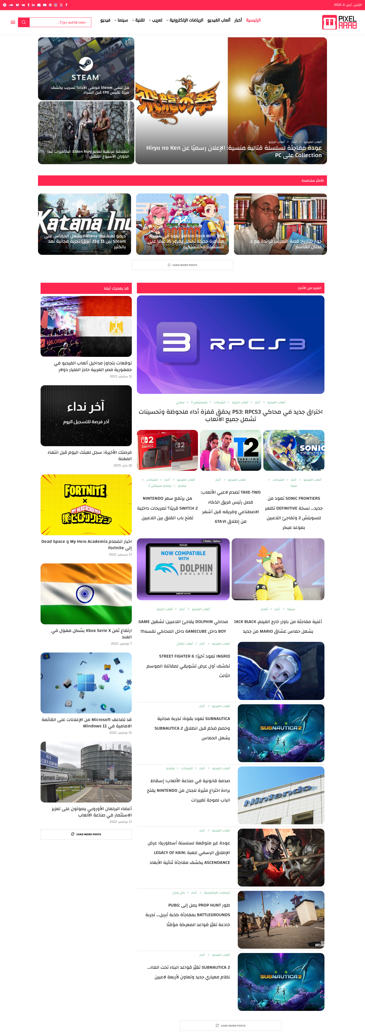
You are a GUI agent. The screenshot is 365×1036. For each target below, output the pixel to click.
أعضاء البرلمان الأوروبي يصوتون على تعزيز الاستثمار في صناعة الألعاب (92, 812)
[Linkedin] (33, 5)
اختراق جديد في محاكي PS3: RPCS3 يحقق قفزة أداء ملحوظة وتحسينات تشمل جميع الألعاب (231, 415)
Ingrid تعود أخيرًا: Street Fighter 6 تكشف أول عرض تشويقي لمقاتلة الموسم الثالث (188, 666)
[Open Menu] (13, 22)
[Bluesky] (17, 5)
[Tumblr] (28, 5)
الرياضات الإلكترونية (186, 20)
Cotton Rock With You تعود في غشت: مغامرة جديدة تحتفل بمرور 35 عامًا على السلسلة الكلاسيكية (186, 241)
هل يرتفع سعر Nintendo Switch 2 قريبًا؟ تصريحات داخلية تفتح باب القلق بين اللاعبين (167, 508)
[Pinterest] (50, 5)
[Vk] (23, 5)
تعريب (157, 20)
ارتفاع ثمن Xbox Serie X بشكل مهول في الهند (91, 633)
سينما (123, 20)
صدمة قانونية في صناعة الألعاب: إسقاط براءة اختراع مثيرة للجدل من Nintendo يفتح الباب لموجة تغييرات (188, 791)
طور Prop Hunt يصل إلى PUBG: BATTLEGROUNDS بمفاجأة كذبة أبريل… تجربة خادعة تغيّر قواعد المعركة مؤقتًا (187, 915)
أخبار (238, 20)
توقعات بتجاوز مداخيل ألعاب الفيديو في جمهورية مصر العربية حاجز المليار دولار (93, 366)
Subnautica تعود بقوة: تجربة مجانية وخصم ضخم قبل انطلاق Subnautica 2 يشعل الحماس (192, 728)
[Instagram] (55, 5)
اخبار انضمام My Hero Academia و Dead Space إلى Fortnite (86, 544)
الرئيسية (253, 20)
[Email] (39, 5)
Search (24, 22)
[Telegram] (4, 5)
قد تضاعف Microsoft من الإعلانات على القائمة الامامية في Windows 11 (87, 722)
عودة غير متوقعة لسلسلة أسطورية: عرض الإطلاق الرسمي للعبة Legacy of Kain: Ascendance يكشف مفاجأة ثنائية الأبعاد (189, 853)
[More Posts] (182, 265)
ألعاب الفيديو (218, 20)
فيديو (105, 20)
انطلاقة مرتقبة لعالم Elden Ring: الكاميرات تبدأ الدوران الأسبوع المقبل (88, 154)
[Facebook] (66, 5)
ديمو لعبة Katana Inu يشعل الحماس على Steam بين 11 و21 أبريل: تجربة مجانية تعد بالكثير (85, 241)
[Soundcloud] (11, 5)
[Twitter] (61, 5)
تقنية (140, 20)
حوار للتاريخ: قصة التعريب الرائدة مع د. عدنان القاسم (285, 244)
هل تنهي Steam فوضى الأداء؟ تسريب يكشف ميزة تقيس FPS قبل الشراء (90, 90)
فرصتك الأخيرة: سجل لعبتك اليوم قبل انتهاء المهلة (90, 455)
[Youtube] (44, 5)
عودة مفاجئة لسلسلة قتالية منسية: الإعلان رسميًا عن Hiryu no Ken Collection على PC (234, 151)
